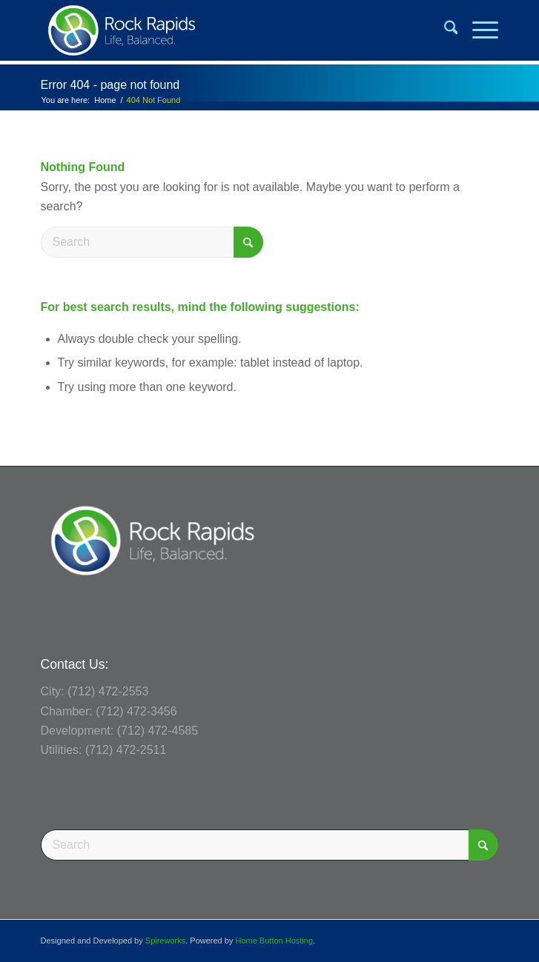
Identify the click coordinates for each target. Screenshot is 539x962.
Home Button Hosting (274, 940)
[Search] (443, 30)
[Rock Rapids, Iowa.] (224, 30)
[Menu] (477, 30)
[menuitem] (443, 30)
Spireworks (165, 940)
